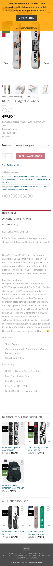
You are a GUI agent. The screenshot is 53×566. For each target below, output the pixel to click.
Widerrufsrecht (36, 554)
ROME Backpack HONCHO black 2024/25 (13, 486)
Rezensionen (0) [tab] (10, 224)
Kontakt (33, 556)
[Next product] (4, 110)
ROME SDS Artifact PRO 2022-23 (13, 533)
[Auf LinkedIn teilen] (30, 196)
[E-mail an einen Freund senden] (20, 196)
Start (4, 97)
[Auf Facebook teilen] (9, 196)
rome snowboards (14, 190)
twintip (25, 190)
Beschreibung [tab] (9, 213)
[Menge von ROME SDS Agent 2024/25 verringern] (4, 156)
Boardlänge (6, 145)
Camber (15, 176)
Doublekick (24, 187)
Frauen (32, 187)
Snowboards (29, 97)
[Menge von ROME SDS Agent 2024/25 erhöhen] (11, 156)
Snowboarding (15, 97)
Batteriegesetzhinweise (15, 556)
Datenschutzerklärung (26, 27)
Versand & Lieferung (27, 558)
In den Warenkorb (30, 156)
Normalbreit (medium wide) (30, 176)
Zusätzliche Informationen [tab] (16, 219)
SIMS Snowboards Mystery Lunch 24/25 (37, 533)
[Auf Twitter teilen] (15, 196)
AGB (24, 554)
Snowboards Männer (42, 179)
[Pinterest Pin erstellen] (25, 196)
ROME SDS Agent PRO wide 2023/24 (38, 449)
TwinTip (5, 182)
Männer (39, 187)
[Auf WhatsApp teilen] (4, 196)
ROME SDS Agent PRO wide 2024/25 (12, 449)
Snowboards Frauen (25, 179)
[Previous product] (10, 110)
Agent (16, 187)
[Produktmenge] (8, 156)
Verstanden (26, 18)
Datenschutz (14, 554)
